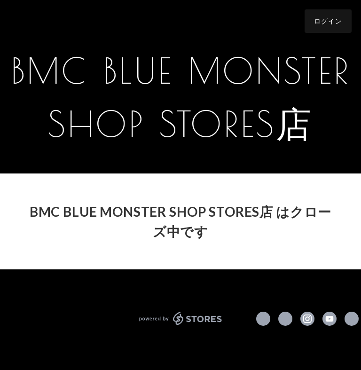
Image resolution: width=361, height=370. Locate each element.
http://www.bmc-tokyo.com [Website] (352, 319)
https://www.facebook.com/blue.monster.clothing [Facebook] (263, 319)
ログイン (328, 21)
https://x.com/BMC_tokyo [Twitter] (285, 319)
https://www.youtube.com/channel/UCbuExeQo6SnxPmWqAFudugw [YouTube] (329, 319)
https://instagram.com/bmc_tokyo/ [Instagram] (307, 319)
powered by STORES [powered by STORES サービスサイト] (180, 318)
